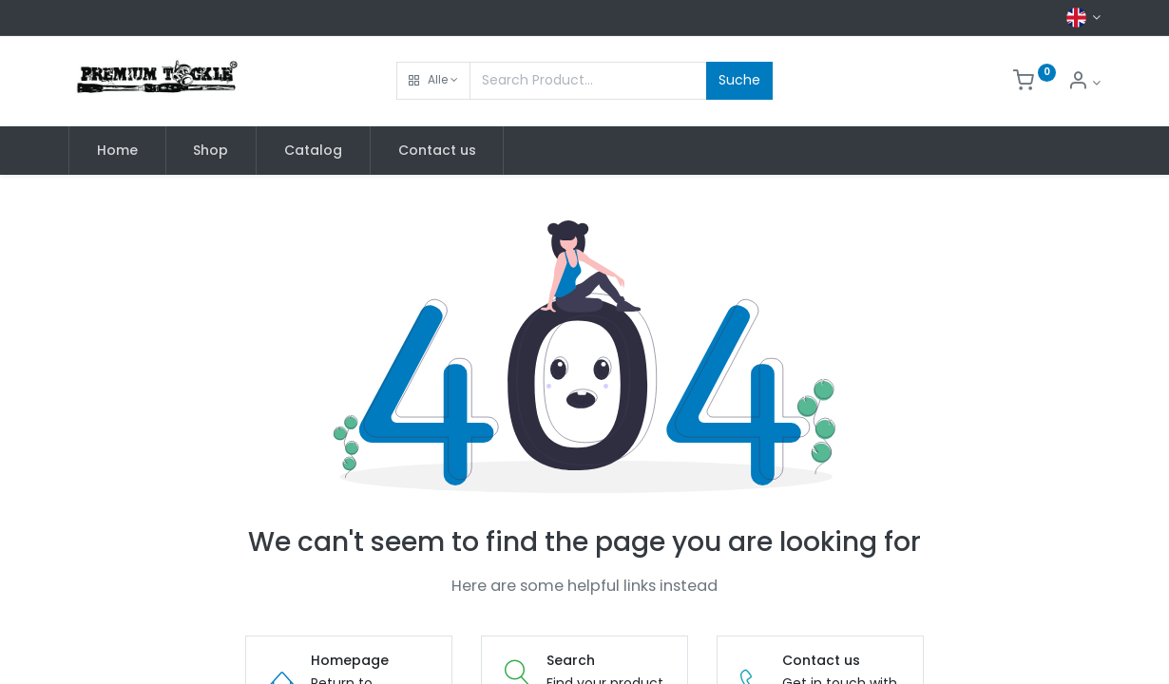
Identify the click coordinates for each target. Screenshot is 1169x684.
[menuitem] (117, 151)
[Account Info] (1084, 82)
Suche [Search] (739, 79)
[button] (433, 81)
